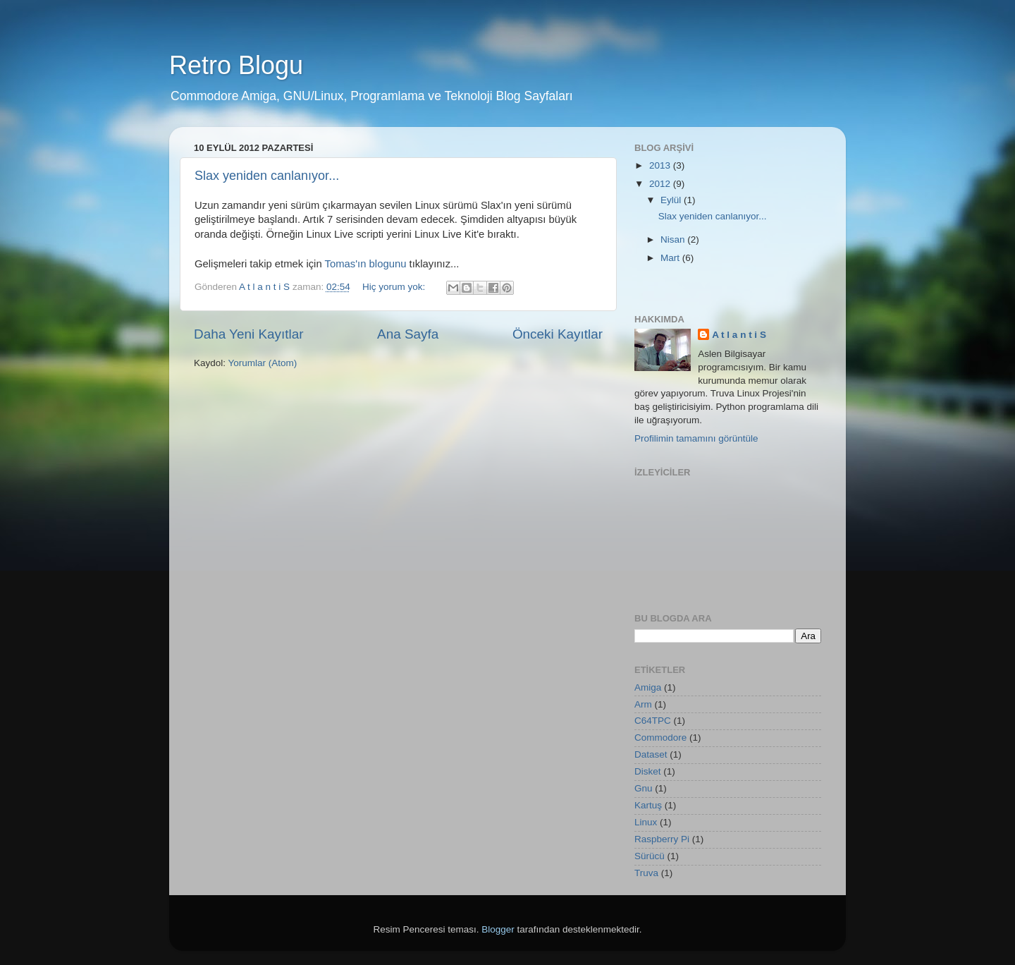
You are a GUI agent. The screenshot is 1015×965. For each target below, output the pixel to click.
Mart (671, 258)
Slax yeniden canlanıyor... (267, 176)
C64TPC (652, 720)
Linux (645, 822)
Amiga (647, 687)
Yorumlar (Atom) (262, 363)
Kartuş (648, 805)
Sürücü (649, 856)
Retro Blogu (236, 65)
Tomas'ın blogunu (366, 263)
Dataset (651, 754)
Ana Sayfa (407, 334)
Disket (647, 771)
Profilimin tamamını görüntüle (696, 438)
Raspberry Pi (661, 839)
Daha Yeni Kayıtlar (248, 334)
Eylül (672, 200)
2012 (661, 183)
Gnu (643, 788)
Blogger (498, 929)
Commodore (660, 737)
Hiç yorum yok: (395, 286)
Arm (643, 704)
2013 (661, 165)
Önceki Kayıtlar (557, 334)
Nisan (673, 239)
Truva (646, 873)
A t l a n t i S (739, 334)
